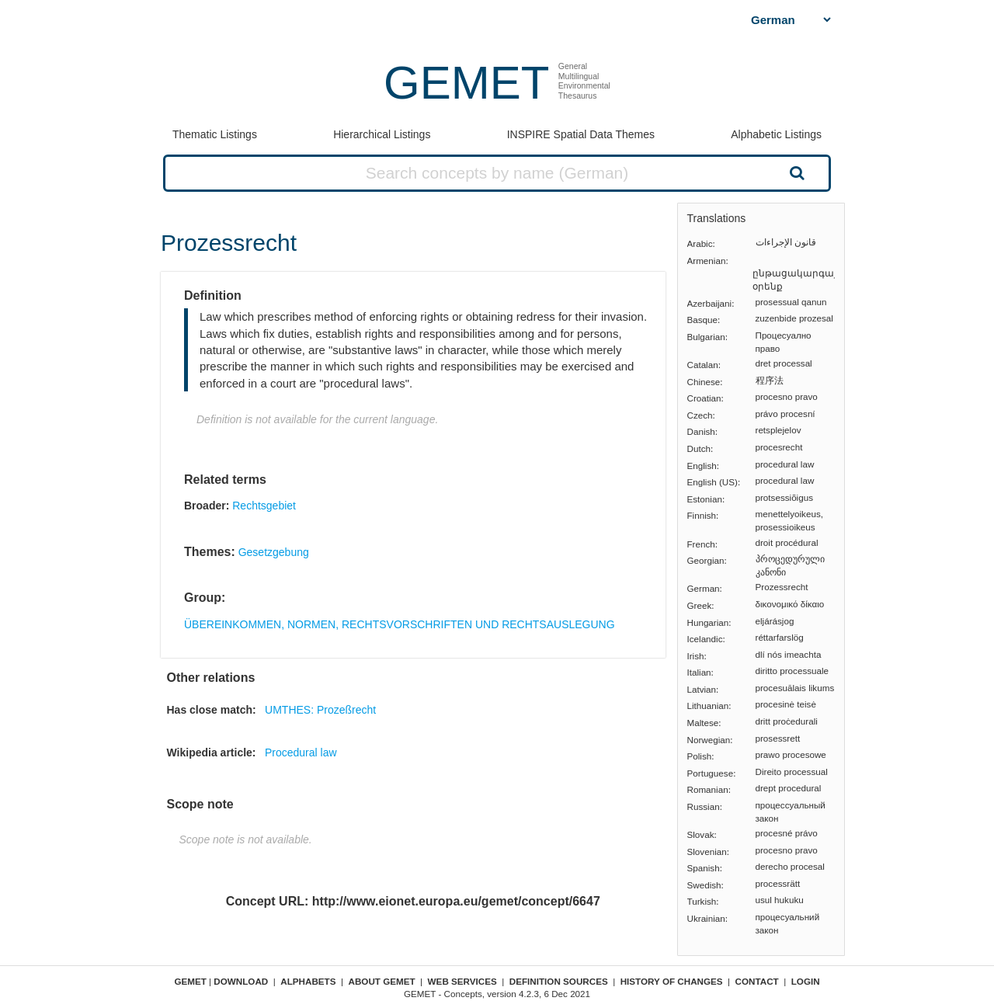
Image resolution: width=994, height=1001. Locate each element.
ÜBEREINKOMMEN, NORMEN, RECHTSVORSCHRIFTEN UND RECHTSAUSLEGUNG (399, 624)
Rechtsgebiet (264, 505)
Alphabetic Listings (776, 134)
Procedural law (301, 752)
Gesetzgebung (273, 552)
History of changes (671, 981)
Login (805, 981)
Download (241, 981)
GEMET (466, 83)
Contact (757, 981)
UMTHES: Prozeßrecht (320, 710)
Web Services (462, 981)
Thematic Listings (214, 134)
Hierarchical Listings (381, 134)
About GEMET (382, 981)
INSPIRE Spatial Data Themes (581, 134)
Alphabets (307, 981)
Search (795, 172)
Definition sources (558, 981)
